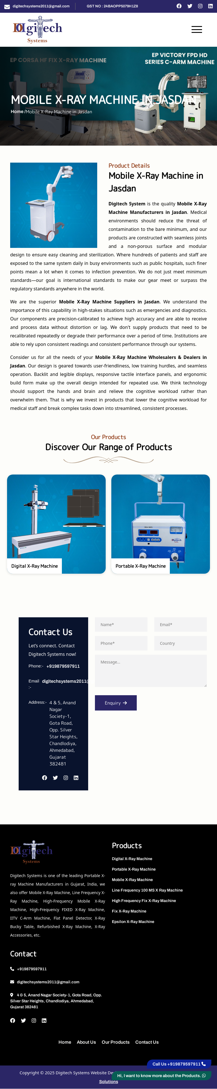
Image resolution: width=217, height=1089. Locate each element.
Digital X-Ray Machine (132, 859)
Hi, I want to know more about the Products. (161, 1075)
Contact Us (147, 1042)
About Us (86, 1042)
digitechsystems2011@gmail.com (41, 6)
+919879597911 (63, 666)
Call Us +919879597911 (179, 1064)
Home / (18, 111)
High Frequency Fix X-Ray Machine (144, 901)
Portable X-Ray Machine (134, 869)
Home (64, 1042)
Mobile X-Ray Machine (132, 880)
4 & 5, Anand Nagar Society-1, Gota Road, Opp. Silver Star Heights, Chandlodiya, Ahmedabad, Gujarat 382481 (56, 1001)
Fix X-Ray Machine (129, 911)
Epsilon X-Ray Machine (133, 922)
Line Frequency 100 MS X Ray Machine (147, 890)
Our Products (116, 1042)
